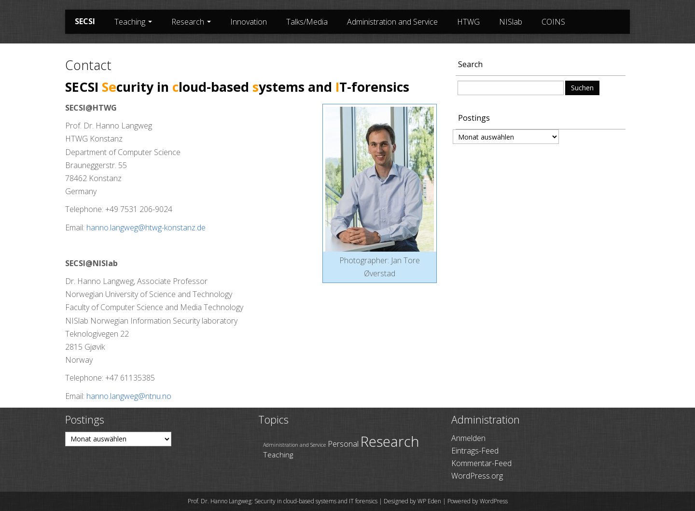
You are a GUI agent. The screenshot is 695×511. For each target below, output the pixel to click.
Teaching (133, 21)
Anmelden (468, 438)
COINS (553, 21)
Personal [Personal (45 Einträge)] (343, 443)
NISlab (510, 21)
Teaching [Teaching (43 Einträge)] (278, 454)
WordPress (494, 501)
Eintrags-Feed (475, 450)
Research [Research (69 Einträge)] (390, 441)
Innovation (248, 21)
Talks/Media (307, 21)
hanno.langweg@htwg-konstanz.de (146, 227)
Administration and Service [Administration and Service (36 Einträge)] (294, 444)
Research (191, 21)
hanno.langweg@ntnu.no (128, 396)
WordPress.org (477, 475)
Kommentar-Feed (481, 463)
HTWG (468, 21)
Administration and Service (392, 21)
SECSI (85, 21)
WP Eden (429, 501)
